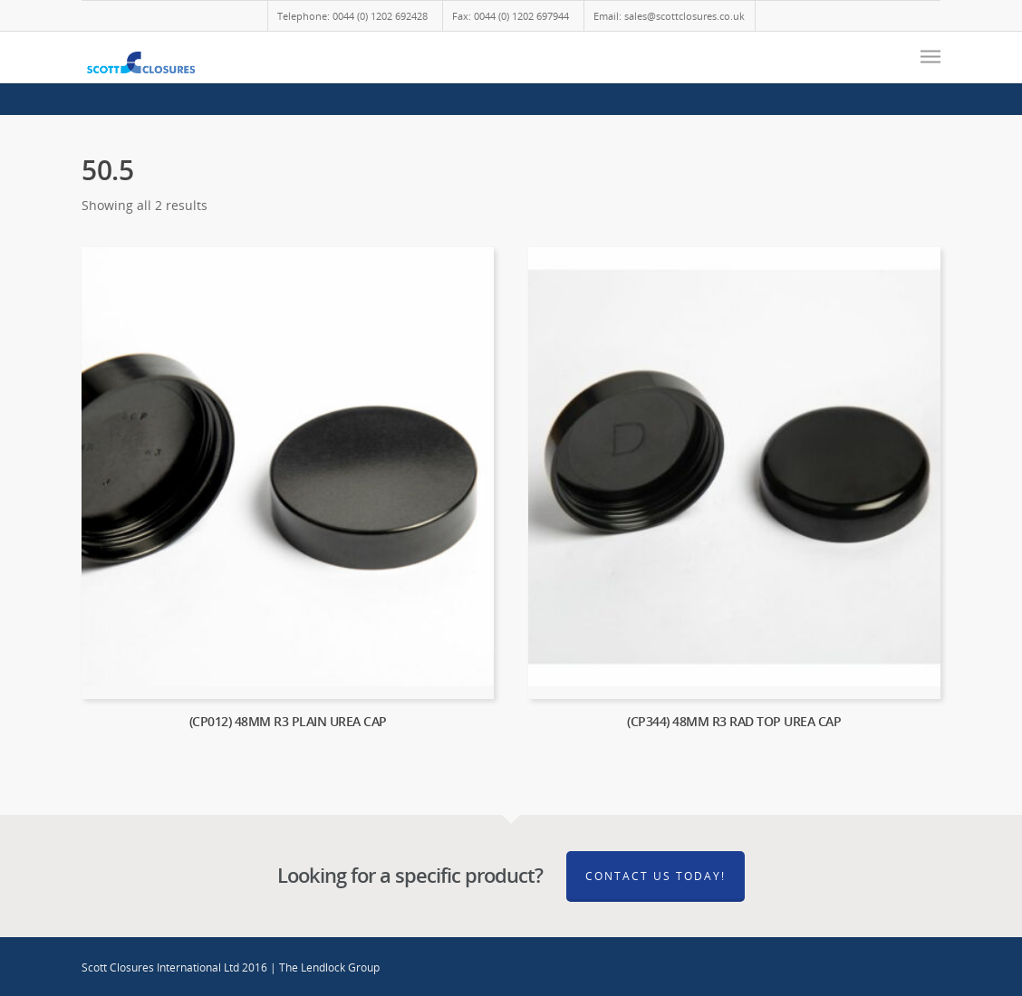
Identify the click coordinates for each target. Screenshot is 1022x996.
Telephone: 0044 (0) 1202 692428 (352, 16)
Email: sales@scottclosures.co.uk (669, 16)
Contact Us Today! (655, 876)
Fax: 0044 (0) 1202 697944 (510, 16)
